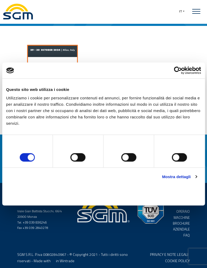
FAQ (187, 232)
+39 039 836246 (35, 221)
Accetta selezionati (103, 194)
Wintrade (67, 258)
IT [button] (180, 11)
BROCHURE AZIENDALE (181, 224)
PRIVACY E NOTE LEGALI (169, 252)
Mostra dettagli (176, 177)
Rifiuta (38, 194)
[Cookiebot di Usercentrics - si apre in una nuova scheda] (178, 70)
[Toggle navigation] (196, 11)
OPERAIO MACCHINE (182, 213)
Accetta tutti (169, 194)
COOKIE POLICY (177, 258)
